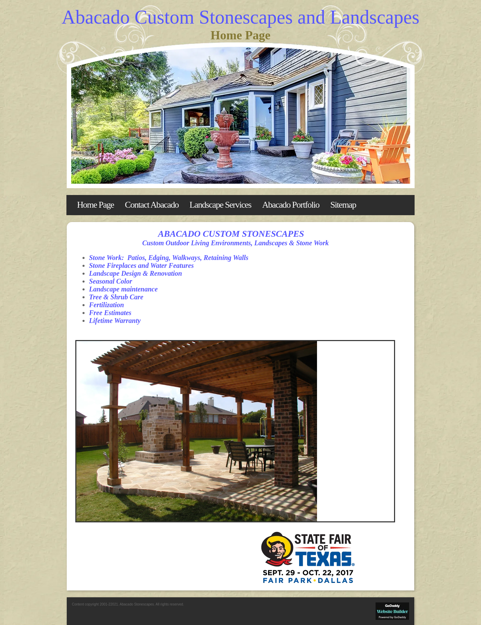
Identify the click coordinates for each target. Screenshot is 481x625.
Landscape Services (220, 205)
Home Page (95, 205)
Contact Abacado (152, 205)
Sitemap (343, 205)
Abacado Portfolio (290, 205)
